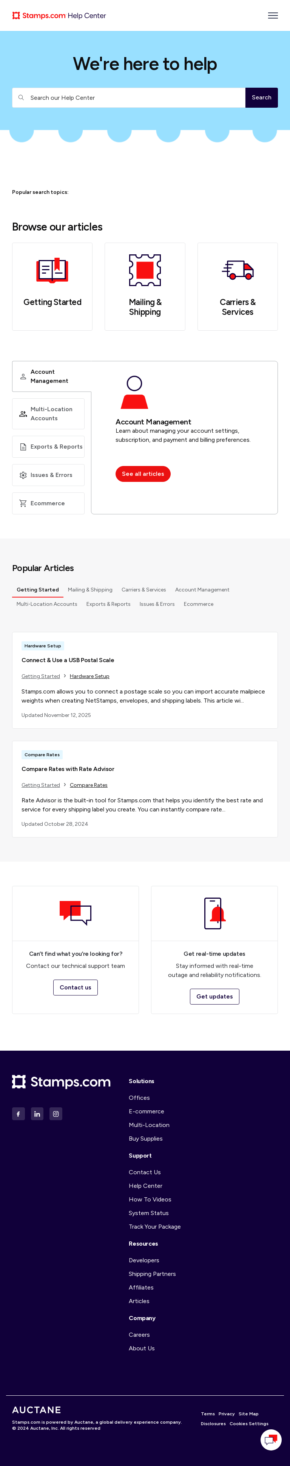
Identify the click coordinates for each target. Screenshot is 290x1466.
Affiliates (141, 1287)
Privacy (227, 1413)
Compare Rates (89, 787)
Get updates (214, 996)
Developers (144, 1260)
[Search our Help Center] (128, 98)
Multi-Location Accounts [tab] (47, 606)
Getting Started (52, 302)
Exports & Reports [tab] (108, 606)
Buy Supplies (146, 1138)
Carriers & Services (237, 307)
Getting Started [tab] (38, 592)
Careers (139, 1334)
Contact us (75, 987)
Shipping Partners (152, 1273)
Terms (208, 1413)
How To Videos (150, 1199)
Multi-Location (149, 1125)
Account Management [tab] (202, 592)
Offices (139, 1097)
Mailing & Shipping (145, 307)
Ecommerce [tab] (198, 606)
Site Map (249, 1413)
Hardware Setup (90, 678)
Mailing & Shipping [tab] (90, 592)
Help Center (145, 1185)
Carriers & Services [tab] (144, 592)
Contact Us (145, 1172)
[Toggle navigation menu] (273, 15)
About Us (142, 1348)
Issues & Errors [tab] (157, 606)
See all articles (143, 473)
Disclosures (213, 1423)
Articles (139, 1301)
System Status (149, 1213)
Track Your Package (155, 1226)
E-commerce (146, 1111)
